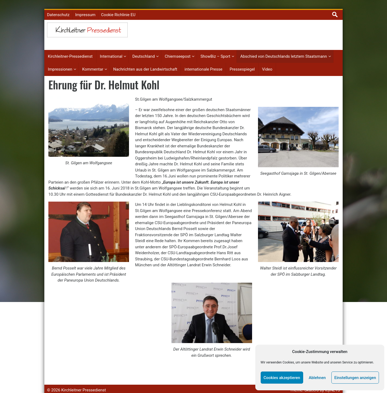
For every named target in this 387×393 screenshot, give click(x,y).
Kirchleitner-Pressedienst (70, 50)
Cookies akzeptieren (282, 377)
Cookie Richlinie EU (118, 8)
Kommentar (92, 63)
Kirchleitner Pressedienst (83, 383)
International (111, 50)
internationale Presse (203, 63)
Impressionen (60, 63)
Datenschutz (58, 8)
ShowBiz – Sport (215, 50)
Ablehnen (317, 377)
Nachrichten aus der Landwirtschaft (145, 63)
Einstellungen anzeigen (355, 377)
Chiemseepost (178, 50)
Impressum (85, 8)
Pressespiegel (242, 63)
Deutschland (143, 50)
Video (267, 63)
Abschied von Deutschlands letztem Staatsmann (283, 50)
